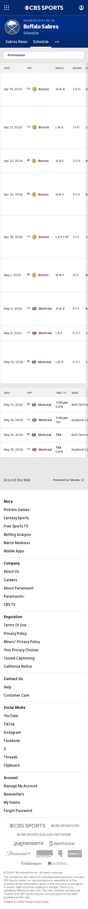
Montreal (45, 309)
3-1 (59, 161)
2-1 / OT (62, 237)
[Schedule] (40, 42)
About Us (11, 571)
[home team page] (34, 89)
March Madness (17, 543)
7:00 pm (62, 403)
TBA (58, 435)
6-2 (59, 362)
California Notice (18, 666)
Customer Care (16, 695)
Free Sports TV (16, 526)
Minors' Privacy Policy (22, 642)
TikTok (9, 724)
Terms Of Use (15, 625)
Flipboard (11, 765)
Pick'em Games (17, 509)
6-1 (60, 194)
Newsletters (14, 794)
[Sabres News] (16, 42)
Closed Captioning (19, 658)
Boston (44, 89)
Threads (11, 757)
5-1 (59, 333)
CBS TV (9, 604)
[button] (57, 42)
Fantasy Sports (16, 518)
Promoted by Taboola (68, 480)
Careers (10, 580)
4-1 (60, 275)
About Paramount (19, 588)
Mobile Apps (14, 551)
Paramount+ (14, 596)
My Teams (12, 802)
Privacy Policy (15, 633)
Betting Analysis (17, 534)
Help (7, 687)
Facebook (12, 740)
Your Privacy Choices (21, 650)
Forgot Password (18, 810)
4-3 (60, 89)
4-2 (59, 127)
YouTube (11, 716)
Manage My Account (20, 786)
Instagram (12, 732)
